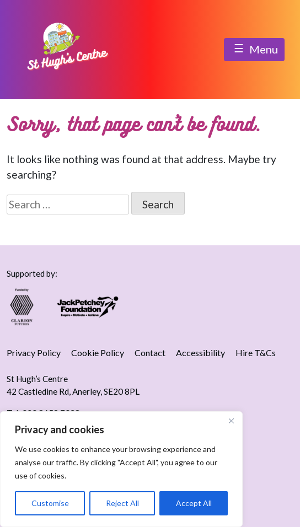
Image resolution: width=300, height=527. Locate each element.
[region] (121, 469)
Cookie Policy (97, 352)
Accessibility (200, 352)
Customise (50, 503)
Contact (150, 352)
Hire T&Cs (255, 352)
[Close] (231, 420)
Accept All (194, 503)
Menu (254, 50)
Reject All (122, 503)
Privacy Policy (34, 352)
